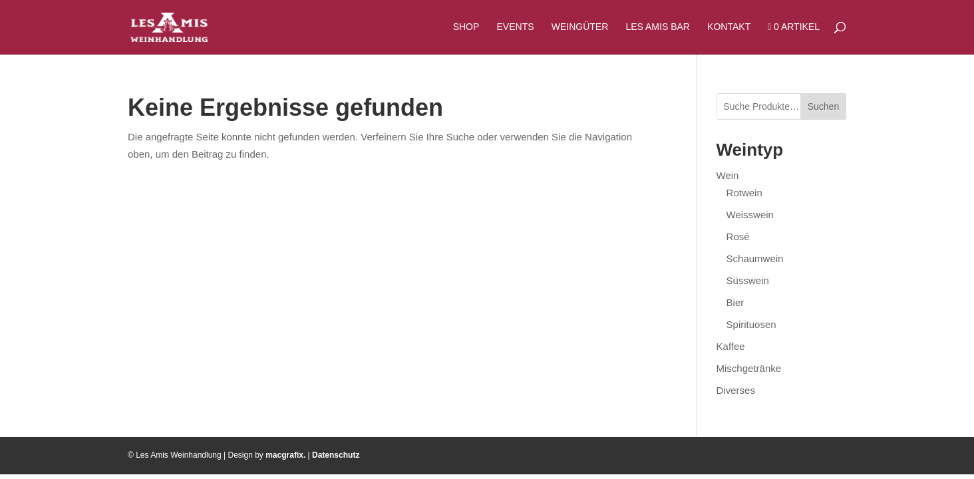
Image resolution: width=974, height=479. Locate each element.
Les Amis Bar (657, 27)
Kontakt (728, 27)
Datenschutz (335, 455)
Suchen (823, 106)
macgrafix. (285, 455)
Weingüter (580, 27)
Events (515, 27)
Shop (466, 27)
